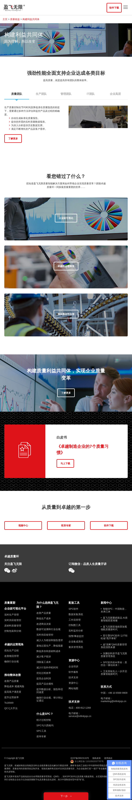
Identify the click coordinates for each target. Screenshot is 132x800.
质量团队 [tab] (16, 95)
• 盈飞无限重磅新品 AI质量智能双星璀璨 (114, 619)
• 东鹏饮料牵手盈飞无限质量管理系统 (114, 655)
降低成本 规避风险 (14, 686)
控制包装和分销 (12, 631)
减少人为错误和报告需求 (49, 640)
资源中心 (74, 660)
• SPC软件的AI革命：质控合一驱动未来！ (114, 663)
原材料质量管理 (12, 625)
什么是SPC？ (44, 713)
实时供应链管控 (12, 620)
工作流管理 (75, 619)
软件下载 (114, 7)
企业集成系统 (76, 641)
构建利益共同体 (31, 19)
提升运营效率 (11, 697)
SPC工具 (41, 731)
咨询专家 (41, 736)
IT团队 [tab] (91, 93)
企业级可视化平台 (15, 608)
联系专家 (66, 525)
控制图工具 (75, 625)
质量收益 (15, 19)
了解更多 (13, 138)
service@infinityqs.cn (80, 716)
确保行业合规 (11, 661)
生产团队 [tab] (41, 93)
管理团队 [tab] (66, 93)
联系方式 (106, 686)
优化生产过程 (11, 650)
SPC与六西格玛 (44, 725)
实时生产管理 (11, 614)
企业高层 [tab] (115, 93)
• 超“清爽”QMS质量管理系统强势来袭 (114, 646)
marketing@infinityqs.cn (113, 701)
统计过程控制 (43, 720)
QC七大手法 (11, 708)
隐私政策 (96, 758)
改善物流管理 (11, 656)
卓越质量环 (11, 556)
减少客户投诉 (43, 656)
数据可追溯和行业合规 (48, 629)
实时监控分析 (76, 630)
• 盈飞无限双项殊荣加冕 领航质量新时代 (114, 628)
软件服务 (73, 672)
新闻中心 (106, 602)
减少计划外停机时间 (47, 667)
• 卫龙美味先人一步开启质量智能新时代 (114, 672)
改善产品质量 (11, 681)
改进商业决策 (43, 624)
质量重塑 (9, 602)
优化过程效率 (43, 673)
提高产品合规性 (44, 683)
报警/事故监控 (76, 636)
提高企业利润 (43, 678)
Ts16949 (8, 702)
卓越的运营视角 (14, 644)
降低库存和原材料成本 (48, 651)
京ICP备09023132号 (79, 758)
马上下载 (65, 463)
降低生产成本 (43, 618)
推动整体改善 (12, 674)
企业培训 (73, 666)
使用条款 (108, 758)
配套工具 (74, 602)
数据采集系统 (76, 614)
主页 (5, 19)
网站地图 (73, 688)
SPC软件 (73, 608)
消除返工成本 (43, 662)
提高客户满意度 (12, 691)
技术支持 (73, 677)
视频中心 (23, 525)
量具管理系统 (76, 647)
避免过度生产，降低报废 (49, 645)
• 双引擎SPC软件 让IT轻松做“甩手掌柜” (114, 637)
